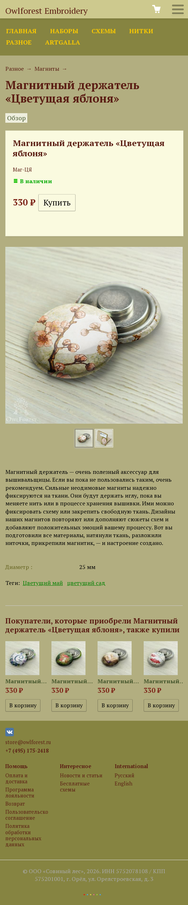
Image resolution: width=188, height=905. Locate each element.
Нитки (141, 31)
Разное (19, 42)
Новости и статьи (81, 775)
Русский (124, 775)
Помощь (16, 766)
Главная (21, 31)
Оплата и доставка (16, 778)
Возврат (15, 803)
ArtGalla (62, 42)
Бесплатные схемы (75, 786)
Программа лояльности (19, 792)
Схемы (104, 31)
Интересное (75, 766)
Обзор (16, 118)
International (131, 766)
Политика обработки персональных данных (23, 835)
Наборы (64, 31)
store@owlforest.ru (28, 742)
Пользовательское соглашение (26, 814)
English (123, 783)
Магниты (46, 68)
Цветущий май (43, 583)
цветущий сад (86, 583)
